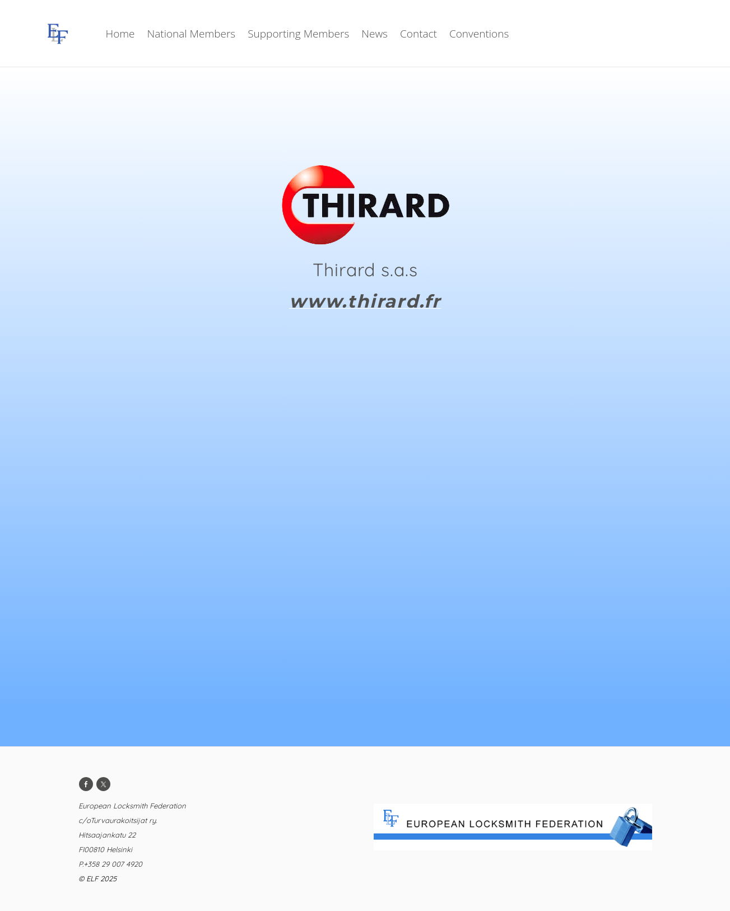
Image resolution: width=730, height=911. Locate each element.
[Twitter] (103, 784)
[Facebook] (86, 784)
